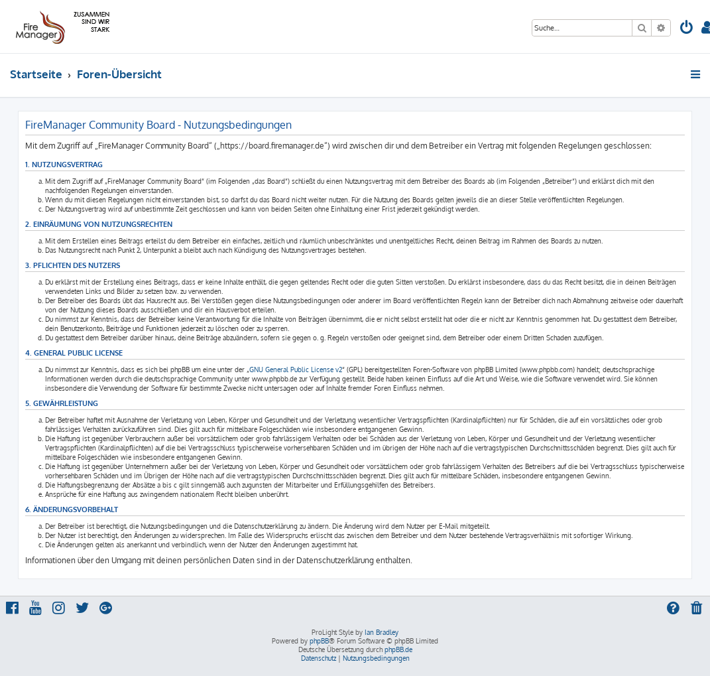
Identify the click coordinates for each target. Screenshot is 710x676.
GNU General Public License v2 (295, 369)
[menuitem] (687, 29)
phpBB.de (398, 649)
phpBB (319, 641)
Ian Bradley (381, 632)
